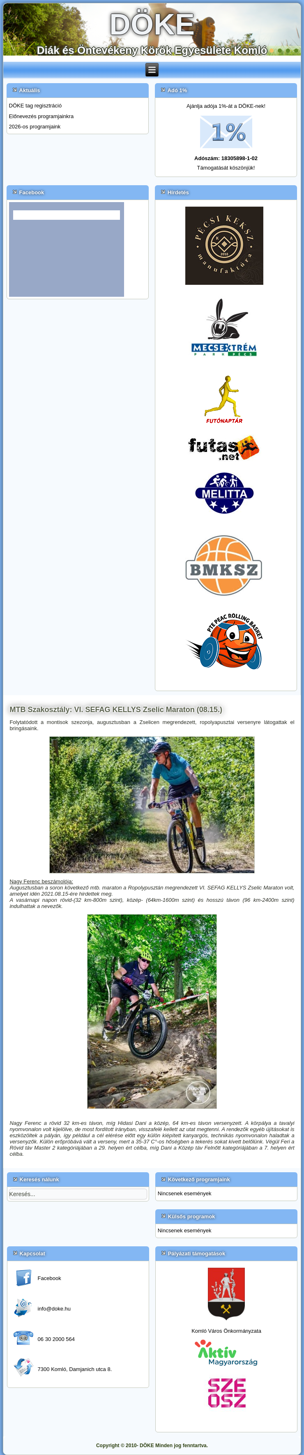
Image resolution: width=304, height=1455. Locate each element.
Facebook (49, 1278)
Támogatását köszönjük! (226, 168)
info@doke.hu (54, 1309)
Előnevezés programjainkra (41, 116)
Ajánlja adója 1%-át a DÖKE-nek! (226, 106)
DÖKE (152, 24)
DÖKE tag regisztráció (35, 105)
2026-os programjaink (35, 126)
